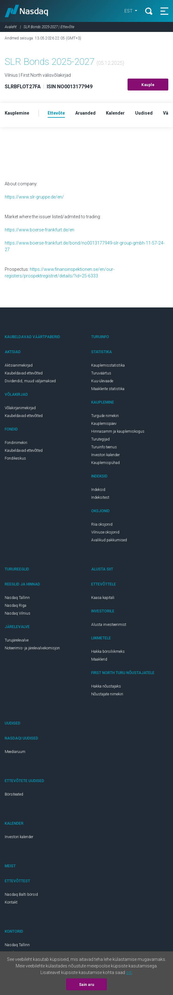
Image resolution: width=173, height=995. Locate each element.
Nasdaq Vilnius (17, 613)
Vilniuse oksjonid (105, 532)
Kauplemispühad (105, 463)
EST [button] (128, 10)
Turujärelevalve (17, 640)
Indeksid (98, 489)
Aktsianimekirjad (19, 365)
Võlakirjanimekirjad (20, 408)
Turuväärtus (101, 373)
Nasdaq (26, 11)
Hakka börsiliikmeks (108, 651)
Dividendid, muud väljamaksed (30, 381)
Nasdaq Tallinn (17, 597)
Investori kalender (105, 455)
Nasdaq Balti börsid (21, 894)
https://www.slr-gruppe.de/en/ (34, 196)
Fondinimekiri (16, 443)
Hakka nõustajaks (106, 686)
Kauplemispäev (104, 423)
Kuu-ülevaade (102, 381)
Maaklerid (99, 659)
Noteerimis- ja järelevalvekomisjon (32, 648)
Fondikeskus (15, 458)
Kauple (148, 85)
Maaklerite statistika (107, 389)
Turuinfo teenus (104, 447)
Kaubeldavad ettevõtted (24, 373)
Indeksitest (100, 497)
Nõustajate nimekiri (107, 694)
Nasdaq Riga (15, 605)
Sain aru (86, 984)
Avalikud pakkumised (109, 540)
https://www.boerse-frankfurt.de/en (39, 229)
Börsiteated (14, 794)
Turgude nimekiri (105, 416)
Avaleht (11, 27)
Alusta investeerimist (108, 624)
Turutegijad (100, 439)
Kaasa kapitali (102, 597)
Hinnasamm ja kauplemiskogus (117, 431)
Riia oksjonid (102, 524)
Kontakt (11, 902)
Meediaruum (15, 752)
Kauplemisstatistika (108, 365)
